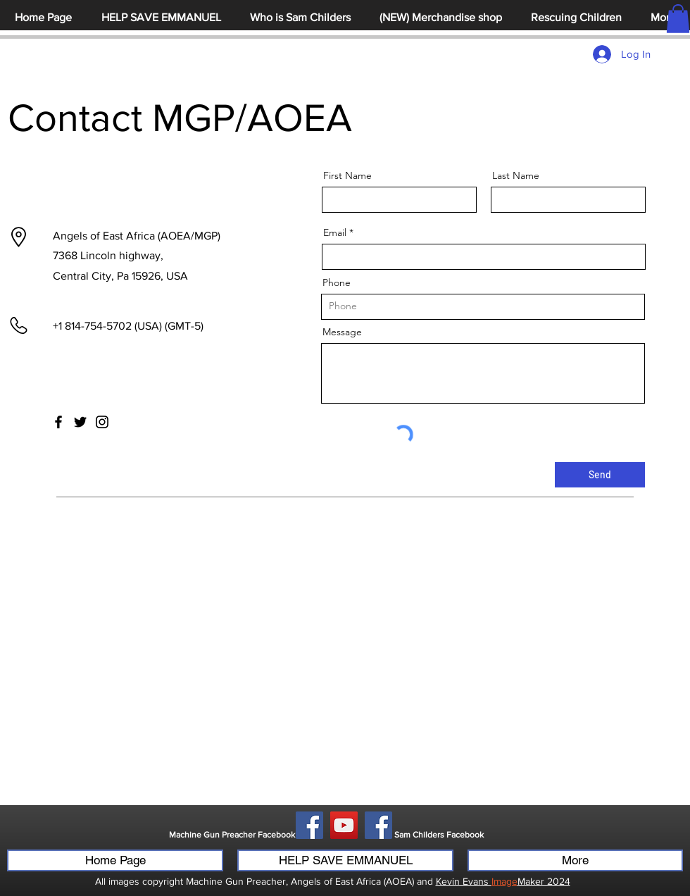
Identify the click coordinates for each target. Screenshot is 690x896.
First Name (347, 175)
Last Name (515, 175)
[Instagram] (102, 421)
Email (334, 232)
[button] (678, 18)
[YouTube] (344, 825)
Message (342, 332)
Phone (336, 282)
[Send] (600, 474)
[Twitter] (80, 421)
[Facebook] (58, 421)
